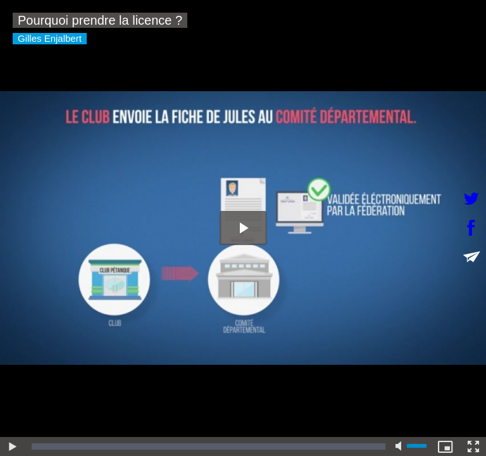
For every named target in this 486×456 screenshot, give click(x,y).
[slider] (208, 446)
